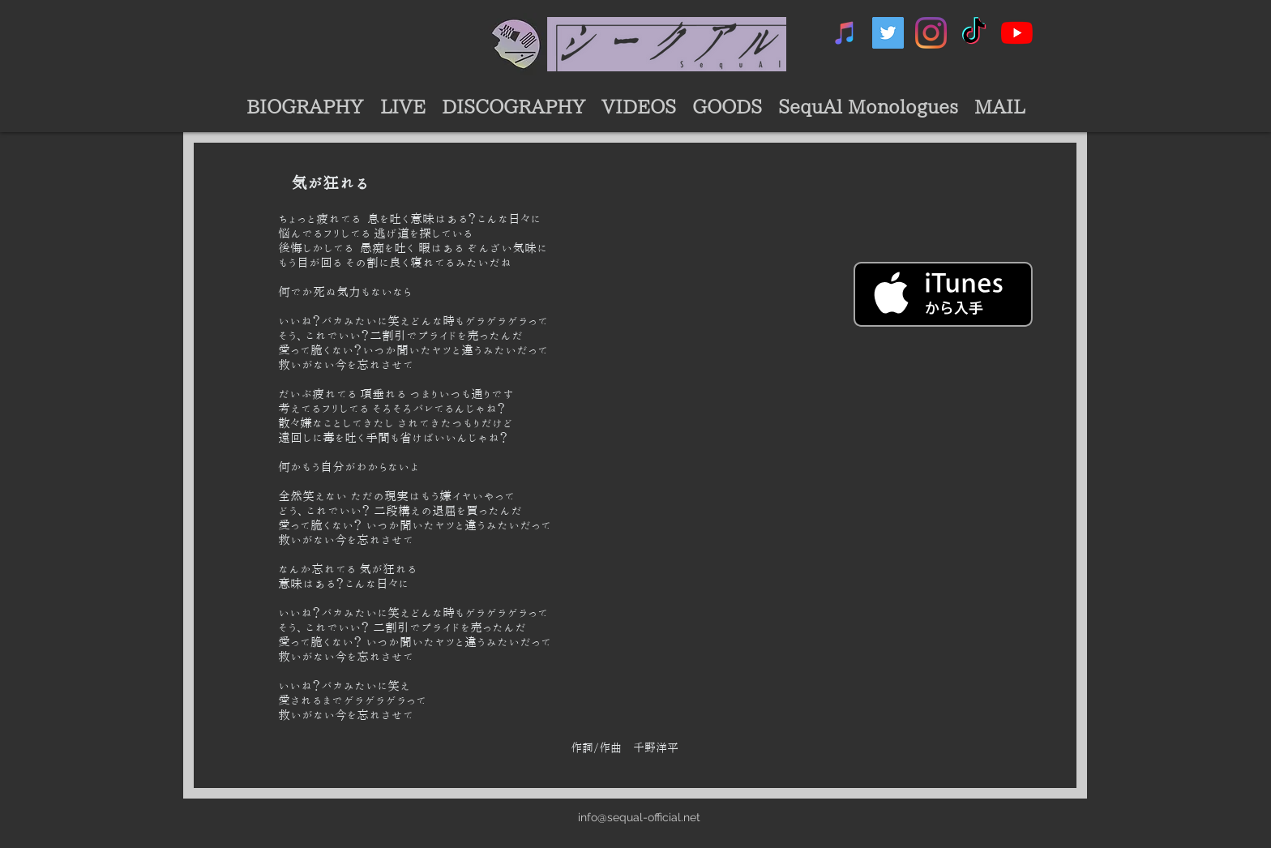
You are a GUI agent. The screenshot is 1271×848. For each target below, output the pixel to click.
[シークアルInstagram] (931, 33)
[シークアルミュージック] (845, 33)
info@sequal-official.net (639, 817)
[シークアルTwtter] (888, 33)
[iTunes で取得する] (943, 294)
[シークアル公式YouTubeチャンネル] (1017, 33)
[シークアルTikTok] (974, 33)
